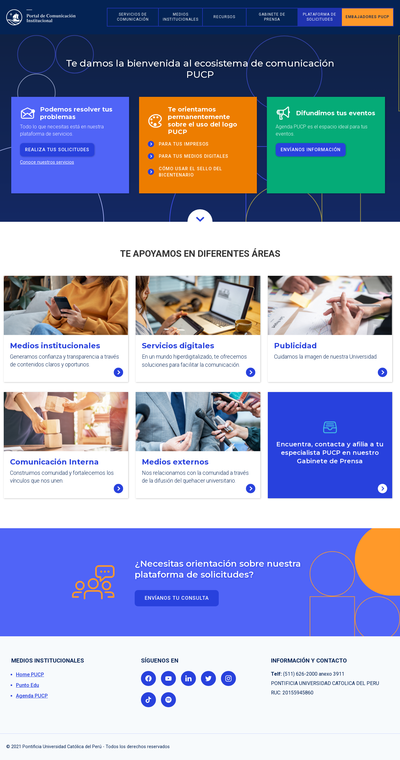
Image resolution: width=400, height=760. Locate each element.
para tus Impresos (184, 144)
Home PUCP (30, 675)
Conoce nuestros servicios (47, 162)
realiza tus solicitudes (57, 149)
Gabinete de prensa (272, 17)
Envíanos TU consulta (177, 598)
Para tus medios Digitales (193, 156)
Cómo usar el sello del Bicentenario (190, 171)
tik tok (148, 699)
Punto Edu (27, 685)
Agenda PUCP (32, 696)
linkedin (188, 678)
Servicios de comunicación (133, 17)
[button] (180, 17)
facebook (148, 678)
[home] (54, 17)
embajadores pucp (367, 17)
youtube (168, 678)
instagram (228, 678)
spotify (168, 699)
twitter (208, 678)
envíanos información (311, 149)
